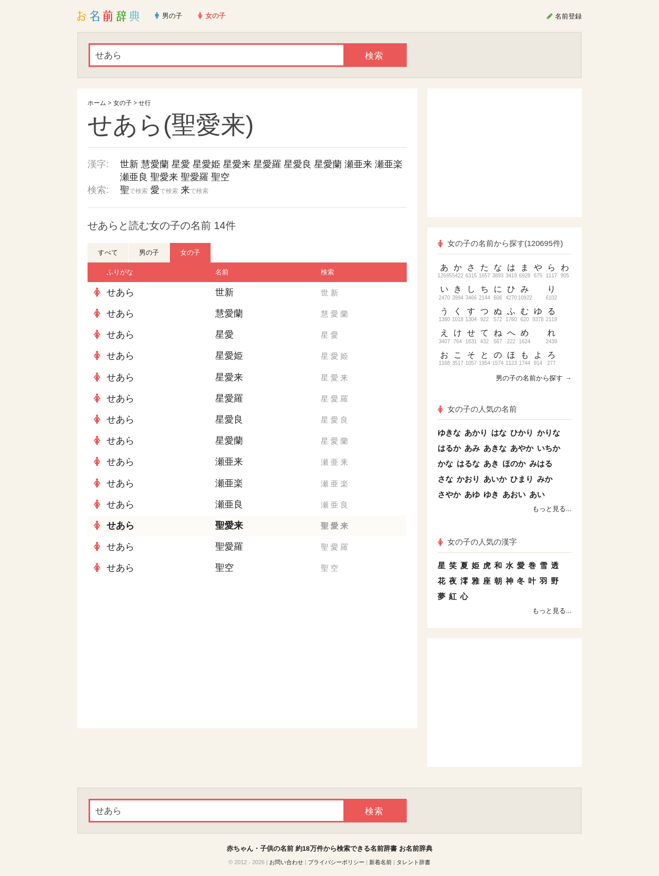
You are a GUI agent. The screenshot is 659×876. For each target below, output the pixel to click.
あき (491, 463)
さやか (449, 494)
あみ (472, 448)
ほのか (514, 463)
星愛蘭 (328, 164)
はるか (449, 448)
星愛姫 (206, 164)
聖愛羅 (195, 177)
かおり (468, 479)
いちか (548, 448)
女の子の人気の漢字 (477, 541)
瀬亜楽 (389, 164)
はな (499, 432)
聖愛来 (164, 177)
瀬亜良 (134, 177)
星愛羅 (267, 164)
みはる (540, 463)
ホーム (97, 103)
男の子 (149, 252)
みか (544, 479)
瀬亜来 (358, 164)
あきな (495, 448)
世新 (129, 164)
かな (445, 463)
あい (537, 494)
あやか (521, 448)
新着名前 (380, 862)
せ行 (144, 103)
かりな (548, 432)
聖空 (220, 177)
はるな (468, 463)
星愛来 (237, 164)
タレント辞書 (413, 862)
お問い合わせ (286, 862)
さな (445, 479)
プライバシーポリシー (336, 862)
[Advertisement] (165, 653)
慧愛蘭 (155, 164)
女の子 (122, 103)
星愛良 (297, 164)
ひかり (521, 432)
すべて (108, 252)
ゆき (491, 494)
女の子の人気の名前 (477, 409)
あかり (476, 432)
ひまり (521, 479)
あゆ (472, 494)
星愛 (180, 164)
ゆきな (449, 432)
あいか (495, 479)
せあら (120, 292)
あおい (514, 494)
